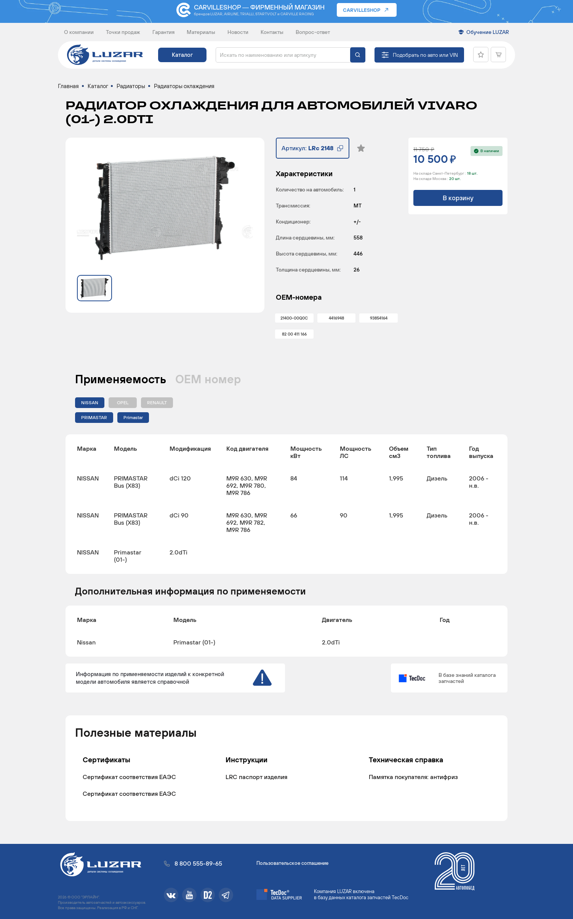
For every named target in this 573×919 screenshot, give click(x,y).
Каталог (182, 54)
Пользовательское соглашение (292, 863)
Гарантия (163, 32)
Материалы (201, 32)
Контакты (272, 32)
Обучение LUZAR (487, 32)
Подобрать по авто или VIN (425, 55)
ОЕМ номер (208, 379)
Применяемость (120, 379)
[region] (286, 504)
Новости (237, 32)
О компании (79, 32)
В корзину (458, 198)
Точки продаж (123, 32)
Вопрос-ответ (313, 32)
